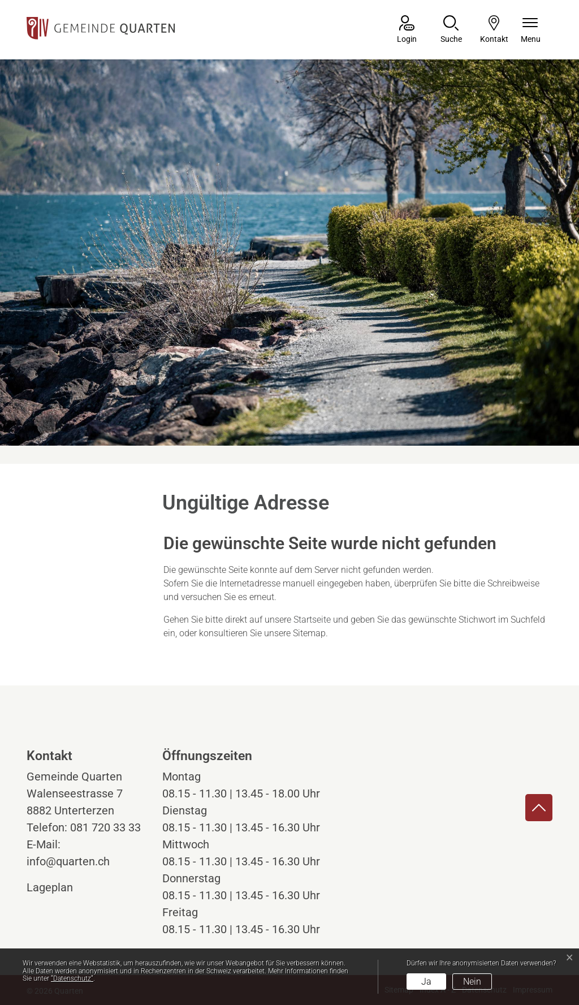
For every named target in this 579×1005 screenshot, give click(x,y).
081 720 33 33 (105, 827)
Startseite (312, 619)
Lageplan (60, 887)
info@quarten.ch (68, 861)
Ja (426, 981)
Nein (472, 981)
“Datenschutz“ (72, 978)
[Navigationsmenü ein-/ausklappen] (530, 30)
